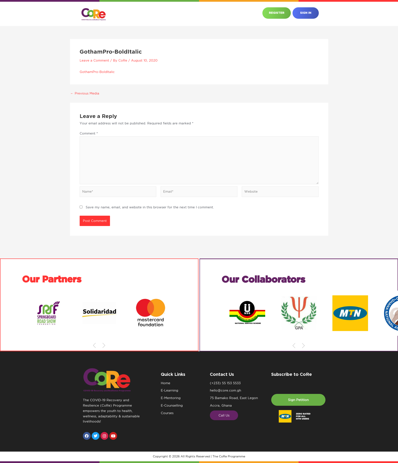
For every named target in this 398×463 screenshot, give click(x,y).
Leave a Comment (94, 60)
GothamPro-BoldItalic (97, 72)
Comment (89, 133)
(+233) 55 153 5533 (225, 383)
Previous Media (84, 93)
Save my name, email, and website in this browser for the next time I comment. (150, 207)
